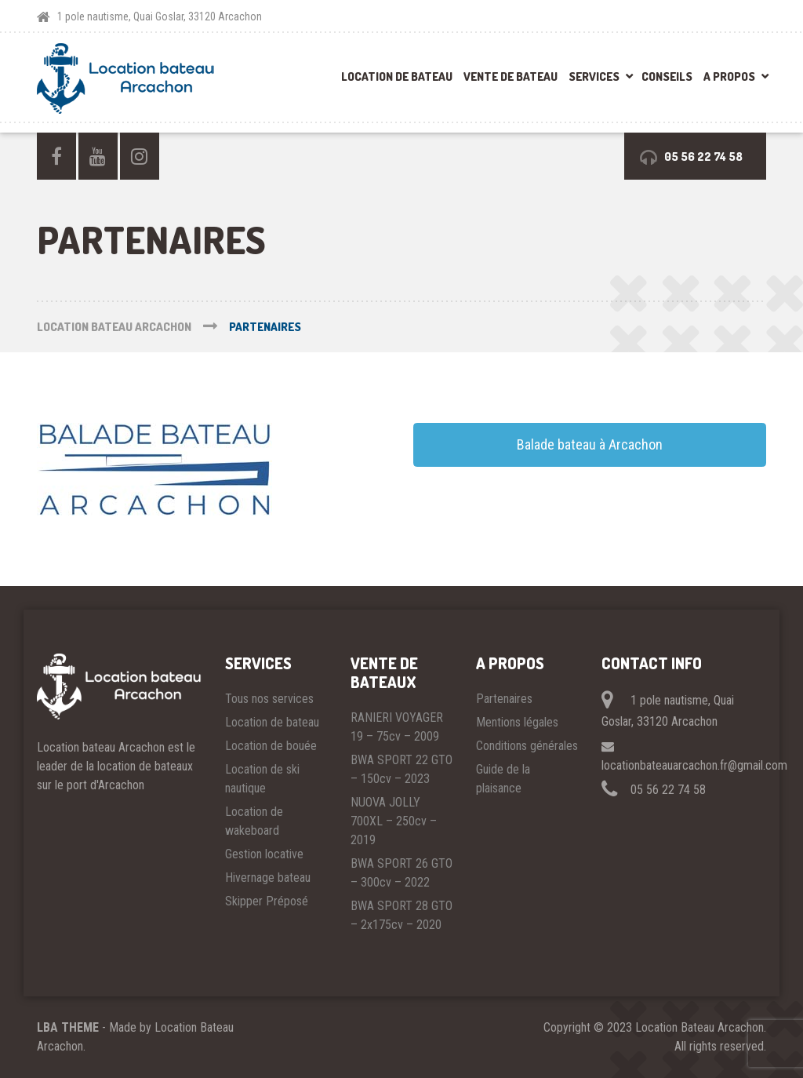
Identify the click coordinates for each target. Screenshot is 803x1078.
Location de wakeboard (254, 821)
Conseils (666, 76)
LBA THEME (68, 1027)
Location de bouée (271, 745)
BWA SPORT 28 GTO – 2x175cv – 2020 (401, 915)
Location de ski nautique (262, 779)
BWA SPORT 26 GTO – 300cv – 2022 (401, 873)
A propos (729, 76)
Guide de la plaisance (503, 779)
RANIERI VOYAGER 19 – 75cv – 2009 (397, 727)
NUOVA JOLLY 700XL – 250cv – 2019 (394, 821)
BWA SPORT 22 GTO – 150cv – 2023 (401, 769)
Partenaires (504, 698)
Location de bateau (396, 76)
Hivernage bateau (268, 877)
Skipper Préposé (266, 901)
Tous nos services (269, 698)
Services (594, 76)
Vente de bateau (510, 76)
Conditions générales (527, 745)
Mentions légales (517, 722)
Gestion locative (264, 854)
